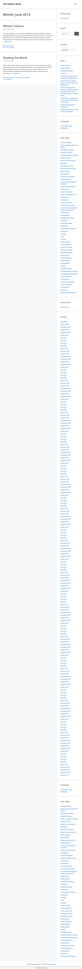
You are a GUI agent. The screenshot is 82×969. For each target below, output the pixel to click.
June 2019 (64, 532)
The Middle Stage (66, 268)
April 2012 (64, 762)
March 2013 (64, 732)
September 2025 (66, 332)
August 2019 (64, 527)
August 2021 (64, 463)
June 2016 (64, 628)
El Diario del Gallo (66, 202)
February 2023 (65, 415)
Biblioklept (64, 163)
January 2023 (65, 417)
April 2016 (64, 634)
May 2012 (64, 759)
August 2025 (64, 335)
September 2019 (66, 524)
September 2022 (66, 428)
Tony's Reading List (66, 284)
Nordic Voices (65, 255)
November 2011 (66, 772)
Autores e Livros (66, 158)
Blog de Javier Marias (67, 166)
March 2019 (64, 540)
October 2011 (65, 775)
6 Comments (8, 79)
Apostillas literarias (66, 152)
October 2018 (65, 554)
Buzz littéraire (65, 174)
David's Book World (67, 192)
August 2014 (64, 687)
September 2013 (66, 716)
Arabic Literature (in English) (69, 155)
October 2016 (65, 618)
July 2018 (63, 562)
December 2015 (65, 644)
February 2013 (65, 735)
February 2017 (65, 607)
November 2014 (66, 679)
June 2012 (64, 756)
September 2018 (66, 556)
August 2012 (64, 751)
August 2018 (64, 559)
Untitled (63, 73)
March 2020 (64, 508)
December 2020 (65, 484)
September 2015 (66, 652)
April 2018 (64, 570)
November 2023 (66, 391)
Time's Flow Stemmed (67, 282)
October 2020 (65, 490)
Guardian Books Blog (67, 218)
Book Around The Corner (68, 168)
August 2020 (64, 495)
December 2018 (65, 548)
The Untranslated (66, 276)
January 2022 (65, 449)
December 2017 (65, 580)
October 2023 (65, 393)
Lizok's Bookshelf (66, 244)
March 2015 (64, 668)
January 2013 (65, 738)
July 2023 (63, 401)
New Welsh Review (66, 252)
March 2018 (64, 572)
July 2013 (63, 722)
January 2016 (65, 642)
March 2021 (64, 476)
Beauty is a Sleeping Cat (68, 160)
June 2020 (64, 500)
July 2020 (63, 498)
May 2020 (64, 503)
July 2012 (63, 754)
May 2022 (64, 439)
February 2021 (65, 479)
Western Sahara (13, 26)
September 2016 (66, 620)
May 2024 (64, 375)
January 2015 (65, 674)
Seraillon (63, 266)
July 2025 (63, 337)
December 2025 (65, 327)
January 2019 (65, 546)
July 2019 (63, 530)
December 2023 (65, 388)
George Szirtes (65, 215)
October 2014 (65, 682)
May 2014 (64, 695)
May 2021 (64, 471)
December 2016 (65, 612)
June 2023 (64, 404)
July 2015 (63, 658)
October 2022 (65, 425)
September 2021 (66, 460)
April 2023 (64, 409)
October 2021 (65, 457)
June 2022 (64, 436)
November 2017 (66, 583)
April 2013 (64, 730)
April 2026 (64, 321)
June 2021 (64, 468)
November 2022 (66, 423)
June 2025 (64, 340)
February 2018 (65, 575)
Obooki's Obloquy (66, 258)
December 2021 (65, 452)
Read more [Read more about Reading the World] (16, 73)
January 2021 (65, 481)
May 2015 (64, 663)
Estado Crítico (65, 212)
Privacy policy (65, 18)
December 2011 (65, 770)
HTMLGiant (64, 220)
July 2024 (63, 369)
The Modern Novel (12, 4)
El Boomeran (65, 200)
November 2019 (66, 519)
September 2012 (66, 748)
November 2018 (66, 551)
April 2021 (64, 473)
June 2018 (64, 564)
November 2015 (66, 647)
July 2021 (63, 465)
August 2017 (64, 591)
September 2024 (66, 364)
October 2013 (65, 714)
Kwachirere (64, 226)
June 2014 (64, 692)
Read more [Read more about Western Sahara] (8, 41)
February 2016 (65, 639)
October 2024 (65, 361)
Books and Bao (65, 171)
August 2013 (64, 719)
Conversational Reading (68, 186)
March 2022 (64, 444)
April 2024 (64, 377)
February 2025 (65, 351)
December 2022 (65, 420)
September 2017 (66, 588)
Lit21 (62, 236)
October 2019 (65, 522)
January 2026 (65, 324)
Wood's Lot (64, 290)
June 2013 (64, 724)
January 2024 (65, 385)
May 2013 (64, 727)
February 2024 (65, 383)
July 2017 (63, 594)
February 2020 (65, 511)
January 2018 (65, 578)
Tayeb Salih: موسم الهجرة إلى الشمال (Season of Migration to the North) (69, 100)
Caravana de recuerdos (68, 176)
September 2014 (66, 684)
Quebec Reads (65, 263)
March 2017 (64, 604)
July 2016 (63, 626)
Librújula (63, 234)
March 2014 (64, 700)
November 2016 (66, 615)
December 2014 (65, 676)
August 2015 (64, 655)
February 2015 (65, 671)
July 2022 (63, 433)
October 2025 (65, 329)
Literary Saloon (65, 242)
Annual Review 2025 (67, 71)
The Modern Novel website (22, 77)
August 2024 (64, 367)
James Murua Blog (66, 223)
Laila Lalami (64, 231)
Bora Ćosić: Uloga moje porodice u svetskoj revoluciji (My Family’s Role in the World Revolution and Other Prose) (70, 91)
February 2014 (65, 703)
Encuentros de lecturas (68, 205)
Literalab (63, 239)
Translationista (65, 287)
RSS (63, 61)
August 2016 (64, 623)
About (75, 4)
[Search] (76, 34)
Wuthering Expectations (68, 292)
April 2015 (64, 666)
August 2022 (64, 431)
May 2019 (64, 535)
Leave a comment (9, 47)
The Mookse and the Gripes (69, 271)
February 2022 (65, 447)
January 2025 (65, 353)
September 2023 (66, 396)
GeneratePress (51, 964)
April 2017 (64, 602)
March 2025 (64, 348)
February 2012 (65, 767)
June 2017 (64, 596)
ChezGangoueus (66, 179)
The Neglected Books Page (69, 274)
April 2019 (64, 538)
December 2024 (65, 356)
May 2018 (64, 567)
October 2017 (65, 586)
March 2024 (64, 380)
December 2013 (65, 708)
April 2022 (64, 441)
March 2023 (64, 412)
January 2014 (65, 706)
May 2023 (64, 407)
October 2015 (65, 650)
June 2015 (64, 660)
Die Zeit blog (64, 197)
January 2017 (65, 610)
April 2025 (64, 345)
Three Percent (65, 279)
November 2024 (66, 359)
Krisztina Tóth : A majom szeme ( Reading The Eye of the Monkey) (69, 83)
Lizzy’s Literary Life (66, 247)
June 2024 (64, 372)
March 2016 (64, 636)
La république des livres (68, 228)
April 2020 (64, 506)
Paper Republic (65, 260)
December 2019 (65, 516)
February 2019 (65, 543)
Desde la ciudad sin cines (68, 194)
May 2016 (64, 631)
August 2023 (64, 399)
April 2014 (64, 698)
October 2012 (65, 746)
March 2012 (64, 764)
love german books (67, 250)
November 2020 (66, 487)
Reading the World (15, 58)
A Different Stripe (66, 142)
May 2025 (64, 343)
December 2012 (65, 740)
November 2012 (66, 743)
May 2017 (64, 599)
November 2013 (66, 711)
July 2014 (63, 690)
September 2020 (66, 492)
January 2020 (65, 514)
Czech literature (65, 65)
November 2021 (66, 455)
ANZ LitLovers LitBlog (67, 150)
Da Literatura (65, 189)
